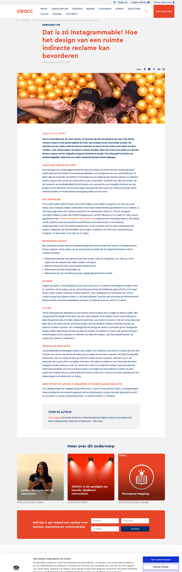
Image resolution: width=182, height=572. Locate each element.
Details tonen (137, 567)
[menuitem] (44, 8)
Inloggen (122, 2)
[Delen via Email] (164, 69)
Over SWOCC (72, 14)
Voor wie (45, 14)
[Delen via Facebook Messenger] (149, 69)
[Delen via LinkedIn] (159, 69)
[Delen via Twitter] (154, 69)
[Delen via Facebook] (144, 69)
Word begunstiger (164, 11)
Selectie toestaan (161, 549)
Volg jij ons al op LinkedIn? (54, 133)
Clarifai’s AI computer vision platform (76, 218)
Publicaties (77, 8)
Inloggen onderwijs (140, 2)
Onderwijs (57, 14)
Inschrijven (135, 529)
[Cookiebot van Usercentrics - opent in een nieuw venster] (16, 567)
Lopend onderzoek (59, 8)
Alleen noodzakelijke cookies (161, 556)
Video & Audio (134, 8)
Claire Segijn (54, 417)
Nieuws (44, 8)
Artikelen (120, 8)
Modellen (91, 8)
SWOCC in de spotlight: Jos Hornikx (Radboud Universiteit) (90, 490)
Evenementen (105, 8)
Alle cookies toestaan (160, 542)
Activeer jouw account (164, 2)
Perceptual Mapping (135, 493)
